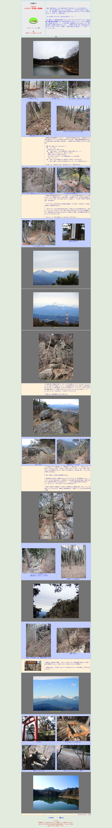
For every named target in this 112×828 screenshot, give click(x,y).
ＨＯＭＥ (51, 817)
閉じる (61, 817)
